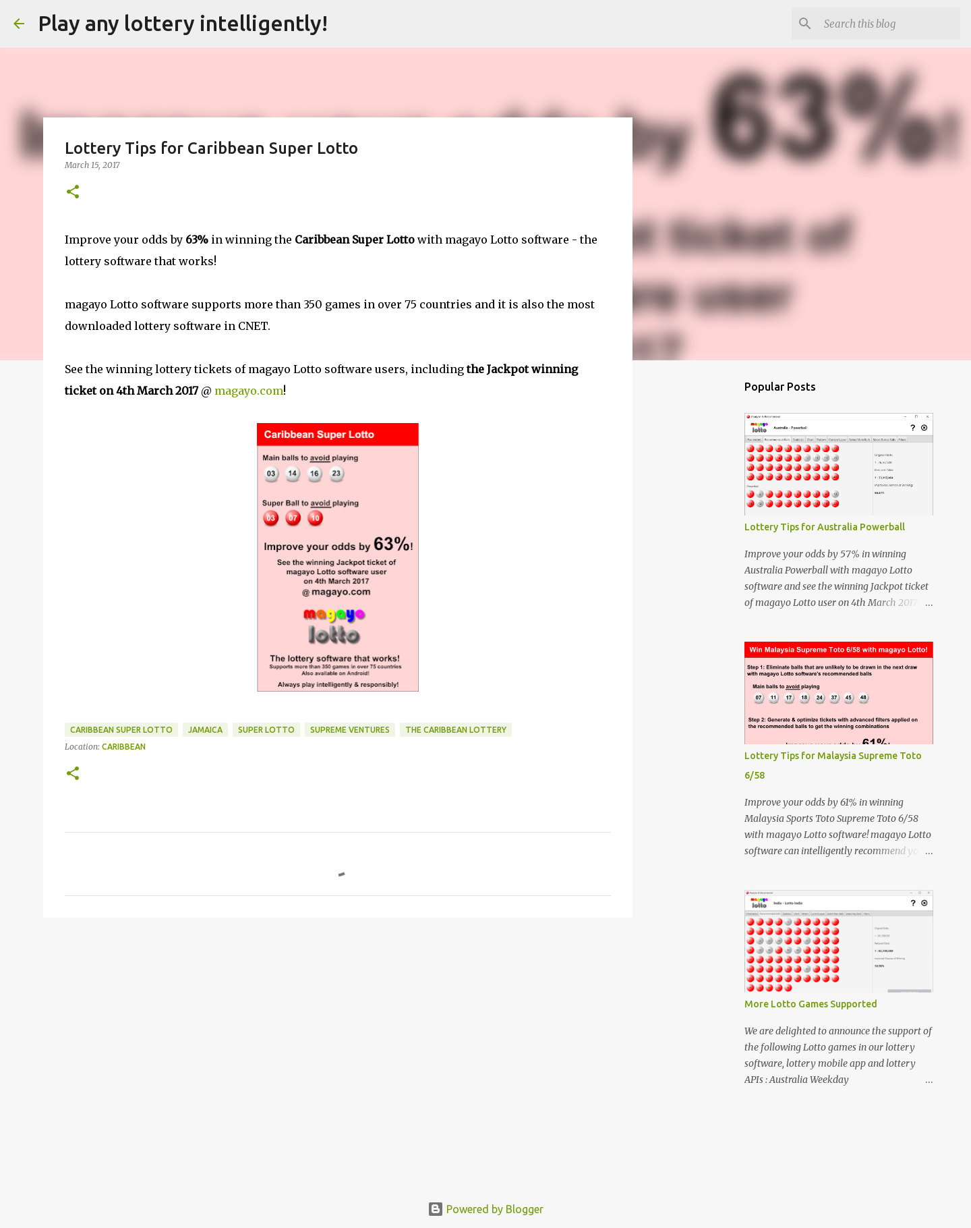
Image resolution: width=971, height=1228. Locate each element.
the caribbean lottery (455, 729)
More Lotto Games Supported (810, 1004)
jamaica (205, 729)
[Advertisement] (338, 1032)
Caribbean (124, 746)
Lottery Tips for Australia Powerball (824, 527)
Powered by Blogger (485, 1209)
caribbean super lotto (121, 729)
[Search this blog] (889, 23)
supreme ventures (350, 729)
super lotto (266, 729)
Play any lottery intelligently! (183, 23)
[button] (73, 193)
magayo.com (248, 390)
